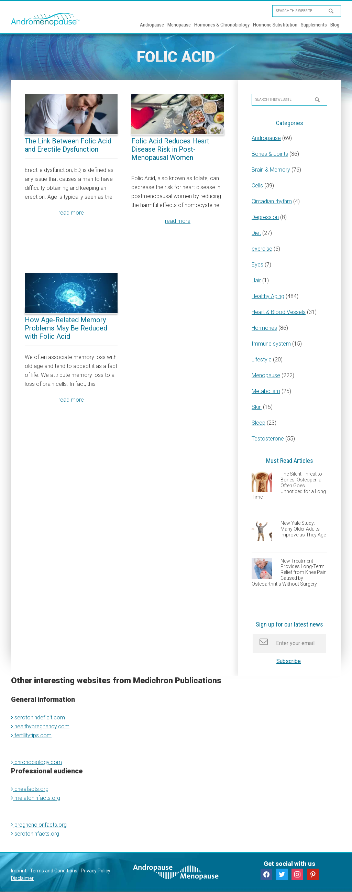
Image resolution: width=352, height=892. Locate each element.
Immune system (271, 343)
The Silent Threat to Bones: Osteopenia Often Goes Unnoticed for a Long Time (289, 485)
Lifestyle (262, 359)
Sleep (258, 423)
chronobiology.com (36, 762)
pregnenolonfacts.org (39, 825)
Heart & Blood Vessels (279, 312)
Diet (256, 233)
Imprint (18, 870)
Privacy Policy (95, 870)
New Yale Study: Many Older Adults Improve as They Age (303, 528)
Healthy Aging (268, 296)
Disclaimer (22, 878)
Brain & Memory (271, 169)
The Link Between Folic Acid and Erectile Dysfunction (68, 145)
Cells (257, 185)
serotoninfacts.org (35, 833)
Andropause (266, 138)
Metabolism (266, 391)
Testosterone (268, 438)
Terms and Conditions (53, 870)
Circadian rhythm (272, 201)
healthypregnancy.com (40, 726)
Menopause (266, 375)
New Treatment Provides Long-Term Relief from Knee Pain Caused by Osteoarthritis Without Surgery (289, 572)
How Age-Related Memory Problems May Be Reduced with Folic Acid (66, 328)
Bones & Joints (270, 154)
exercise (262, 249)
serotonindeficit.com (38, 717)
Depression (265, 217)
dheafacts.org (29, 789)
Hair (256, 280)
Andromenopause (45, 19)
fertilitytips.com (31, 735)
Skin (257, 407)
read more (71, 212)
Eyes (257, 264)
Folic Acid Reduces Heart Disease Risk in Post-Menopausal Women (170, 149)
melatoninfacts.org (35, 798)
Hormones (264, 328)
